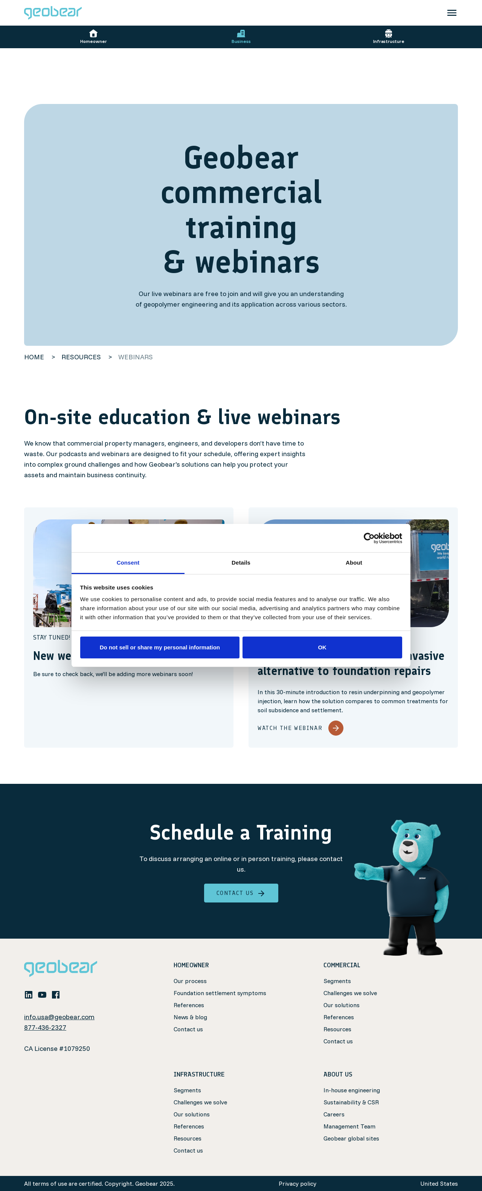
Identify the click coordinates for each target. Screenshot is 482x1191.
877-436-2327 (45, 1027)
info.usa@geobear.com (59, 1016)
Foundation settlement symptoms (220, 993)
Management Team (349, 1126)
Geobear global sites (351, 1138)
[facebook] (55, 994)
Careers (334, 1114)
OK (322, 647)
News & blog (190, 1017)
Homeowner (93, 36)
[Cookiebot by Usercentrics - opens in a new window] (369, 538)
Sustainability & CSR (351, 1102)
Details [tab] (241, 562)
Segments (337, 981)
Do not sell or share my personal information (160, 647)
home (34, 357)
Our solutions (341, 1005)
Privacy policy (297, 1183)
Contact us (241, 893)
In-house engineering (351, 1090)
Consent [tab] (128, 562)
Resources (337, 1029)
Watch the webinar (300, 728)
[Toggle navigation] (452, 13)
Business (241, 36)
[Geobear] (53, 13)
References (189, 1005)
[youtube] (42, 994)
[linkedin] (28, 994)
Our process (190, 981)
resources (81, 357)
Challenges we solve (350, 993)
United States (439, 1183)
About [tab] (354, 562)
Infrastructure (388, 36)
